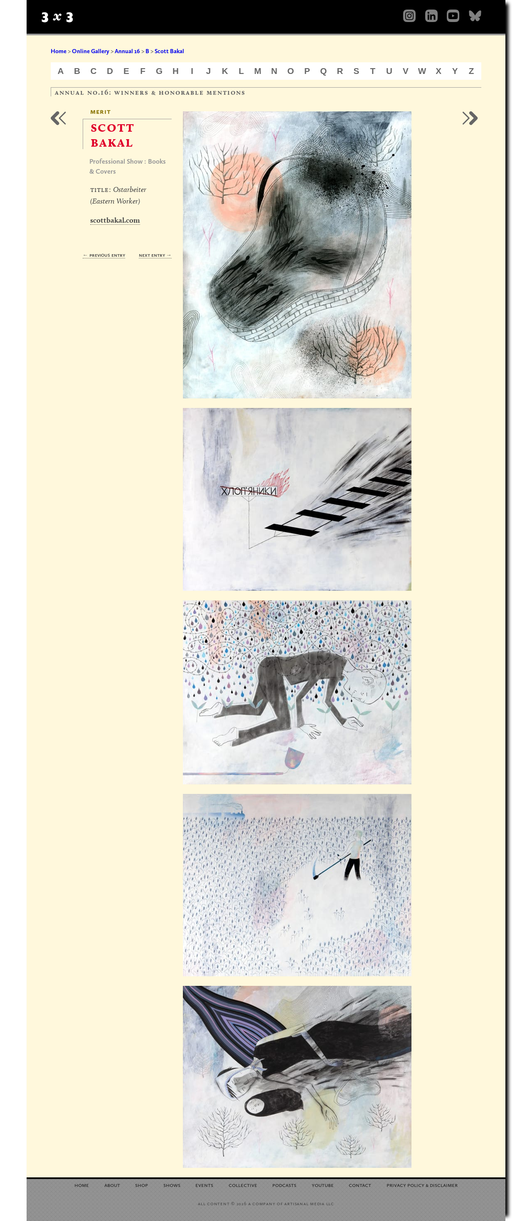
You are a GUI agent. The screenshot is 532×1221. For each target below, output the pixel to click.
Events (204, 1184)
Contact (360, 1184)
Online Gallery (90, 51)
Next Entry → (155, 255)
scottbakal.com (115, 220)
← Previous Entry (104, 255)
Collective (243, 1184)
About (112, 1184)
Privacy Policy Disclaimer (422, 1184)
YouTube (323, 1184)
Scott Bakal (169, 51)
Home (58, 51)
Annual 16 (127, 51)
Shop (141, 1184)
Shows (171, 1184)
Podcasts (284, 1184)
